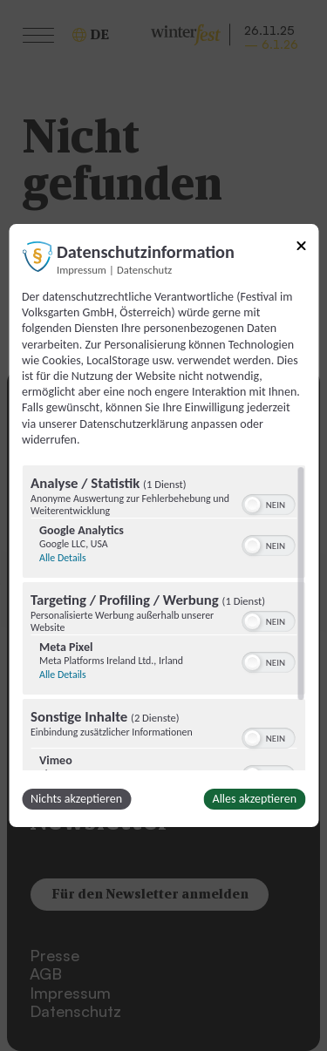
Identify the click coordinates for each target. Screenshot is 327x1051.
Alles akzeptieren (254, 798)
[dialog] (163, 525)
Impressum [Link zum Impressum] (81, 269)
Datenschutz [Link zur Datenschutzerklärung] (144, 269)
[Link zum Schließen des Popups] (300, 248)
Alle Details (62, 558)
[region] (163, 617)
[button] (252, 504)
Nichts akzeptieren (76, 798)
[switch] (268, 502)
